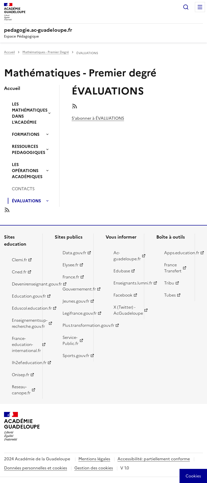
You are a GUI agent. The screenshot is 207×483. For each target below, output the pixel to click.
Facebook (122, 295)
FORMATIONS (25, 134)
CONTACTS (23, 189)
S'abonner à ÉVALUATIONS (98, 118)
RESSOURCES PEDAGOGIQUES (28, 149)
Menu (200, 7)
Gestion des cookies (93, 468)
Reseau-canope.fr (21, 390)
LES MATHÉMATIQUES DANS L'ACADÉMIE (29, 113)
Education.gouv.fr (24, 296)
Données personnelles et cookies (35, 468)
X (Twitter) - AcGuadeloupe (125, 310)
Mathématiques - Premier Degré (45, 52)
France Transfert (173, 268)
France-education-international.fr (24, 344)
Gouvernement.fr (75, 289)
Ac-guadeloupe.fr (125, 256)
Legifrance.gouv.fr (75, 313)
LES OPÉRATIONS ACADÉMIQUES (27, 171)
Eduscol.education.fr (24, 308)
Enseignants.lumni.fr (125, 283)
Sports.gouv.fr (75, 355)
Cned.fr (19, 272)
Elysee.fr (70, 265)
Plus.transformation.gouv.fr (75, 325)
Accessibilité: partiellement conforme (153, 459)
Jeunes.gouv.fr (75, 301)
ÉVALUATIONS (26, 201)
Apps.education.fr (176, 253)
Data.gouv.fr (74, 253)
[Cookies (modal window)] (193, 476)
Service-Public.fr (70, 340)
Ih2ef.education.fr (24, 363)
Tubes (170, 295)
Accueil (9, 52)
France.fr (71, 277)
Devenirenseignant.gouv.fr (24, 284)
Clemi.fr (19, 260)
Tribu (169, 283)
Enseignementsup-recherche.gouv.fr (24, 323)
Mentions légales (94, 459)
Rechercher (186, 7)
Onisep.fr (20, 375)
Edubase (121, 271)
